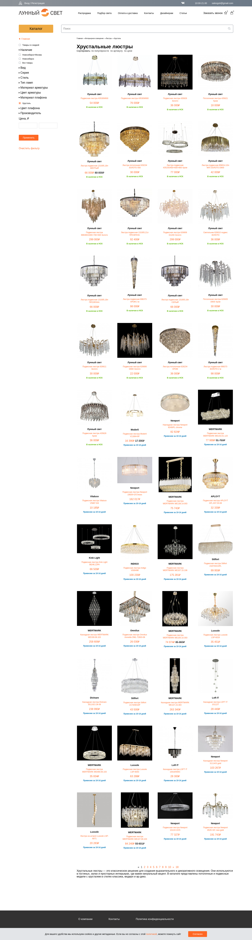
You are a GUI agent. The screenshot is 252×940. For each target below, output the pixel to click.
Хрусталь (26, 103)
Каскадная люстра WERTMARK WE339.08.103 (94, 636)
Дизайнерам (166, 13)
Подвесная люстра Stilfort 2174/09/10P (134, 703)
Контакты (149, 13)
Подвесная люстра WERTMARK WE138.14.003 (175, 502)
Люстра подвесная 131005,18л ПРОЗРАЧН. (94, 301)
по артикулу (116, 51)
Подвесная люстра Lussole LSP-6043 (135, 770)
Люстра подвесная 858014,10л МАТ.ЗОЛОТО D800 (215, 166)
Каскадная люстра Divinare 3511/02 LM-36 (94, 703)
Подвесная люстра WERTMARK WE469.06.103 (94, 770)
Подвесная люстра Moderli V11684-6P (135, 435)
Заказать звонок (213, 13)
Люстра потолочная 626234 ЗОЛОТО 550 (134, 166)
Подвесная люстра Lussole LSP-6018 (215, 636)
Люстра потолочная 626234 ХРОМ (175, 367)
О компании (85, 919)
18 (177, 867)
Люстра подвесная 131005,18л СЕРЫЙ (175, 301)
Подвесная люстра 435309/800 (135, 98)
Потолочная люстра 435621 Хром (215, 99)
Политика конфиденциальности (155, 919)
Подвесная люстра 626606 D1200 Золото (175, 233)
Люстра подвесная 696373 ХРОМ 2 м (135, 300)
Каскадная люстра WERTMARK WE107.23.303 (175, 703)
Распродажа (84, 13)
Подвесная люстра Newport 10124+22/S (175, 828)
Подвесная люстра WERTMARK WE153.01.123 (215, 434)
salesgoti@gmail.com (222, 3)
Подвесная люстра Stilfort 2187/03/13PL (215, 564)
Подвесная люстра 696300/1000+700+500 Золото (94, 233)
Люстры (109, 38)
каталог (36, 29)
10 (169, 867)
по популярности (100, 51)
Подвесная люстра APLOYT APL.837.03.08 (215, 501)
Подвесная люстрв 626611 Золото (94, 367)
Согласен (198, 934)
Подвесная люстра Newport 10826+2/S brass (134, 493)
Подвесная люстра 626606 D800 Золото (135, 367)
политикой (151, 934)
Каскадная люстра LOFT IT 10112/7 (215, 703)
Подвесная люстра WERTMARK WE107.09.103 (134, 837)
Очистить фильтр (29, 148)
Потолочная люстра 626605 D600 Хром (215, 300)
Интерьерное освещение (94, 38)
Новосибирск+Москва (32, 55)
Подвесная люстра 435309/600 (94, 98)
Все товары (27, 63)
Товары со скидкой (30, 45)
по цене (128, 51)
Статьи (183, 13)
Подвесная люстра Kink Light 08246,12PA (94, 563)
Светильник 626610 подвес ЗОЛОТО (215, 233)
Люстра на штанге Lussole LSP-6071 (94, 837)
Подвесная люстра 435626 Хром (94, 434)
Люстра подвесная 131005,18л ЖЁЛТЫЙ (94, 167)
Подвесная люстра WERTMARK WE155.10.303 (175, 636)
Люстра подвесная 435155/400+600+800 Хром (175, 166)
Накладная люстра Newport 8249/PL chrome (175, 426)
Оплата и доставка (128, 13)
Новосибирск (28, 59)
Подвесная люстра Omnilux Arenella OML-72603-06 (134, 636)
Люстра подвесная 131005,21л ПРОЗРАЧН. (134, 233)
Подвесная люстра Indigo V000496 (134, 569)
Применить (28, 137)
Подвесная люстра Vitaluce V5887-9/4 (94, 501)
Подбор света (104, 13)
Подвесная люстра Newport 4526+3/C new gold (215, 828)
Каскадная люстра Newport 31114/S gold (215, 762)
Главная (80, 38)
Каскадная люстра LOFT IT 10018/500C (175, 770)
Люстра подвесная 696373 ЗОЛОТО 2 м (215, 367)
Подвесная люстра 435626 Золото (175, 99)
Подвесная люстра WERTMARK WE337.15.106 (175, 569)
